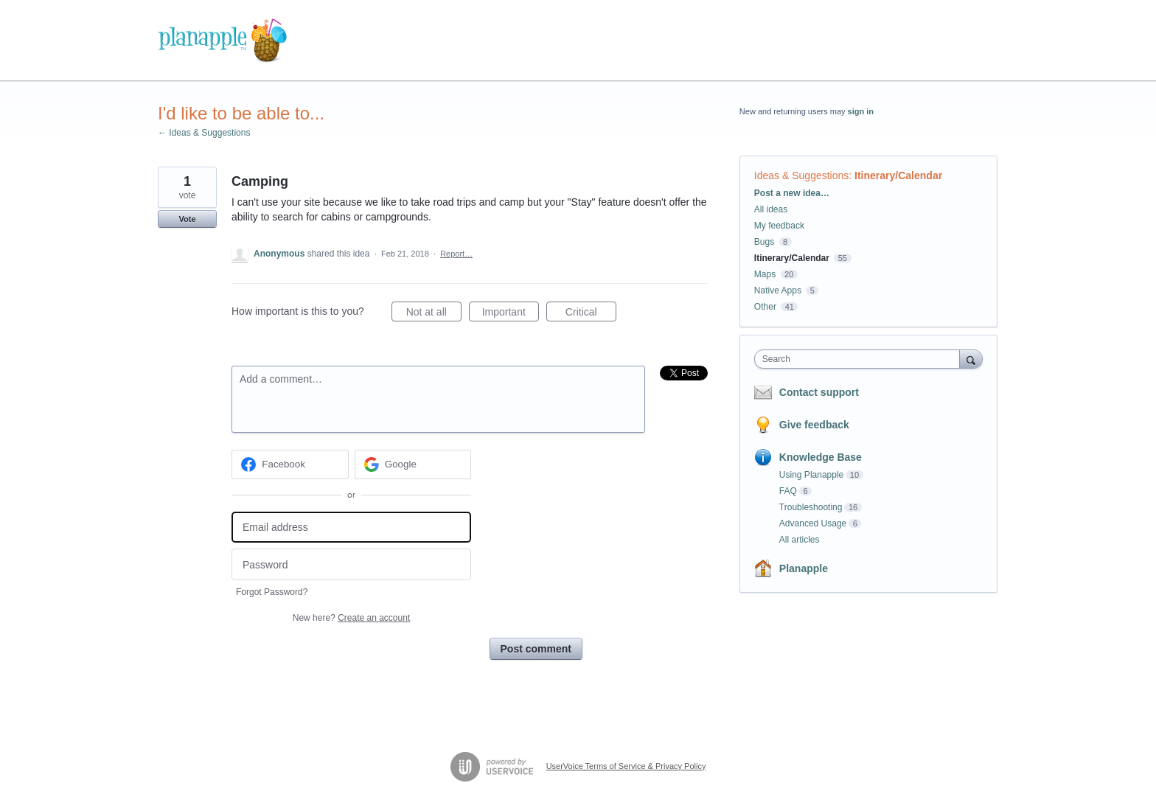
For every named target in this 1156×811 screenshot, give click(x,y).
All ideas (770, 209)
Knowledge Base (820, 457)
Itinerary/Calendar (898, 175)
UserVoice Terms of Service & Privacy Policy (626, 766)
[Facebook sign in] (290, 464)
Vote (186, 219)
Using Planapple (811, 475)
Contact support (819, 392)
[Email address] (351, 527)
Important (510, 314)
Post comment (536, 649)
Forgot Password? (271, 592)
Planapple (803, 568)
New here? (351, 618)
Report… (456, 253)
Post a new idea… (791, 193)
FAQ (788, 491)
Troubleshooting (811, 507)
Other (765, 307)
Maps (765, 274)
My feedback (779, 225)
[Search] (971, 358)
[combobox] (861, 359)
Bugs (764, 242)
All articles (799, 540)
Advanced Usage (812, 523)
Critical (590, 314)
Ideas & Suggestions (801, 175)
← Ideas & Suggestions (204, 133)
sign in (861, 111)
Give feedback (814, 425)
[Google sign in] (413, 464)
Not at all (434, 314)
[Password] (351, 564)
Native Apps (777, 290)
